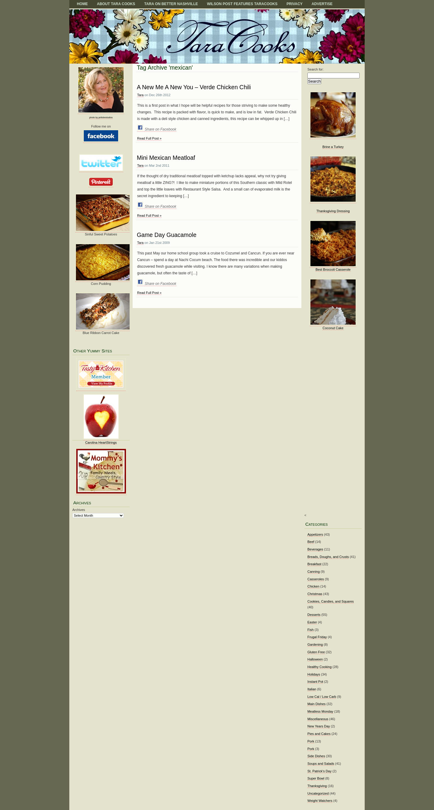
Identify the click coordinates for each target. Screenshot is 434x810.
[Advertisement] (331, 426)
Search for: (315, 69)
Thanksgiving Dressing (333, 211)
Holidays (313, 674)
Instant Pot (315, 681)
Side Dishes (316, 756)
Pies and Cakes (319, 734)
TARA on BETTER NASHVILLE (171, 4)
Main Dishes (316, 704)
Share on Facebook (160, 129)
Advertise (322, 4)
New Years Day (318, 726)
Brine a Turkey (333, 147)
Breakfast (314, 564)
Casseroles (315, 579)
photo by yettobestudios (100, 117)
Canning (313, 571)
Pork (310, 741)
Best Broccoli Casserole (333, 269)
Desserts (313, 614)
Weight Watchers (319, 800)
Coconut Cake (332, 328)
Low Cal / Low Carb (321, 696)
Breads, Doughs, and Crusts (328, 557)
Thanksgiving (317, 786)
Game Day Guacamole (167, 235)
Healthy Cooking (319, 667)
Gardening (315, 644)
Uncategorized (318, 793)
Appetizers (315, 534)
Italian (311, 689)
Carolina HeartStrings (101, 442)
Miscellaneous (317, 719)
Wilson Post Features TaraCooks (242, 4)
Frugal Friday (317, 637)
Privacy (295, 4)
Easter (312, 622)
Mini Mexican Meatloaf (166, 157)
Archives (78, 510)
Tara (140, 95)
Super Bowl (315, 778)
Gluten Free (316, 652)
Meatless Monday (320, 711)
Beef (310, 542)
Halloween (315, 659)
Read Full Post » (149, 138)
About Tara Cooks (116, 4)
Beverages (315, 549)
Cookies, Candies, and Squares (330, 601)
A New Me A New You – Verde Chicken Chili (194, 87)
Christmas (314, 594)
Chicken (313, 586)
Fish (310, 630)
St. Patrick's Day (319, 771)
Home (82, 4)
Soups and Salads (320, 763)
